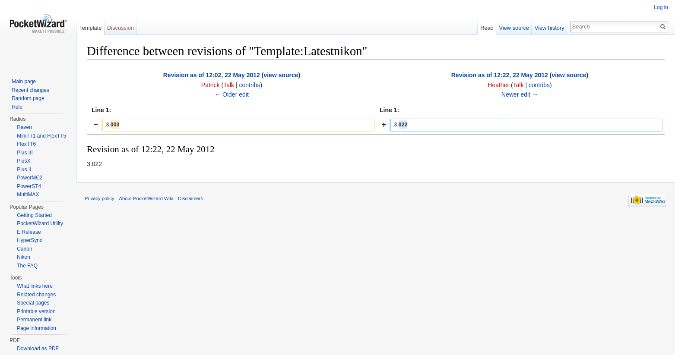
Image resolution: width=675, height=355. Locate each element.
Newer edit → (519, 94)
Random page (28, 98)
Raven (24, 127)
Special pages (33, 303)
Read (487, 28)
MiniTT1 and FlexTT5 (41, 136)
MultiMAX (28, 195)
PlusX (23, 161)
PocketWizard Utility (40, 223)
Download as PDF (38, 349)
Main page (24, 82)
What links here (35, 286)
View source (514, 28)
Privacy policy (99, 198)
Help (17, 107)
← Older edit (232, 94)
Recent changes (30, 90)
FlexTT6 (26, 144)
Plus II (24, 170)
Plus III (25, 153)
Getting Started (34, 215)
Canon (24, 249)
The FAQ (27, 266)
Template (90, 28)
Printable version (36, 311)
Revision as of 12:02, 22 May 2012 (211, 75)
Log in (661, 7)
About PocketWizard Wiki (146, 198)
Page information (36, 328)
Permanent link (34, 320)
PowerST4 (29, 186)
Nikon (23, 257)
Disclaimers (190, 198)
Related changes (36, 295)
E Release (29, 232)
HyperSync (29, 240)
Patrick (210, 85)
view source (280, 75)
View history (549, 28)
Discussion (120, 28)
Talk (228, 85)
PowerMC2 (29, 178)
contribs (249, 85)
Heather (498, 85)
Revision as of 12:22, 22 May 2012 (499, 75)
